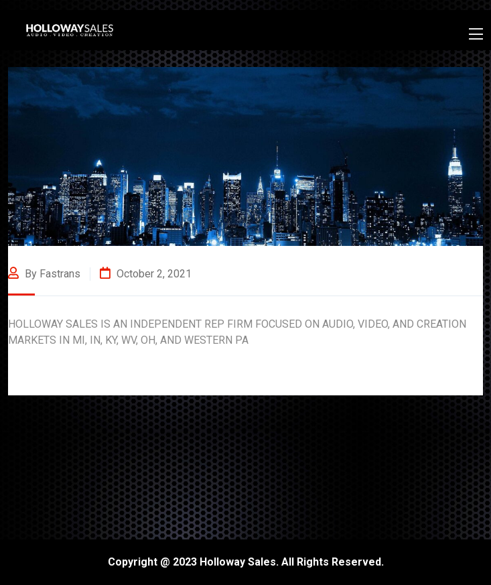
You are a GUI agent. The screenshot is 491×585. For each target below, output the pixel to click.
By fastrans (44, 273)
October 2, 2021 (146, 273)
